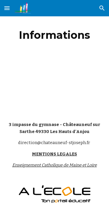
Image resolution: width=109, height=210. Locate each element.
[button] (7, 8)
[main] (55, 35)
